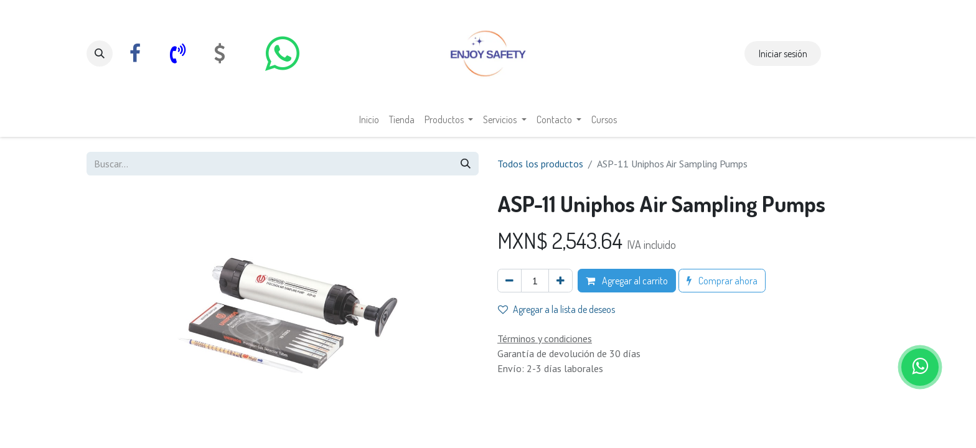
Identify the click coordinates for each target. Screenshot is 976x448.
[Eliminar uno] (509, 280)
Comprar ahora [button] (722, 280)
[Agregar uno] (560, 280)
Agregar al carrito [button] (627, 280)
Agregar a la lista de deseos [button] (556, 309)
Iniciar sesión (783, 53)
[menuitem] (369, 119)
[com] (220, 53)
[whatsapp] (282, 53)
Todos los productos (540, 163)
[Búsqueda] (466, 163)
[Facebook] (135, 53)
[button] (100, 53)
